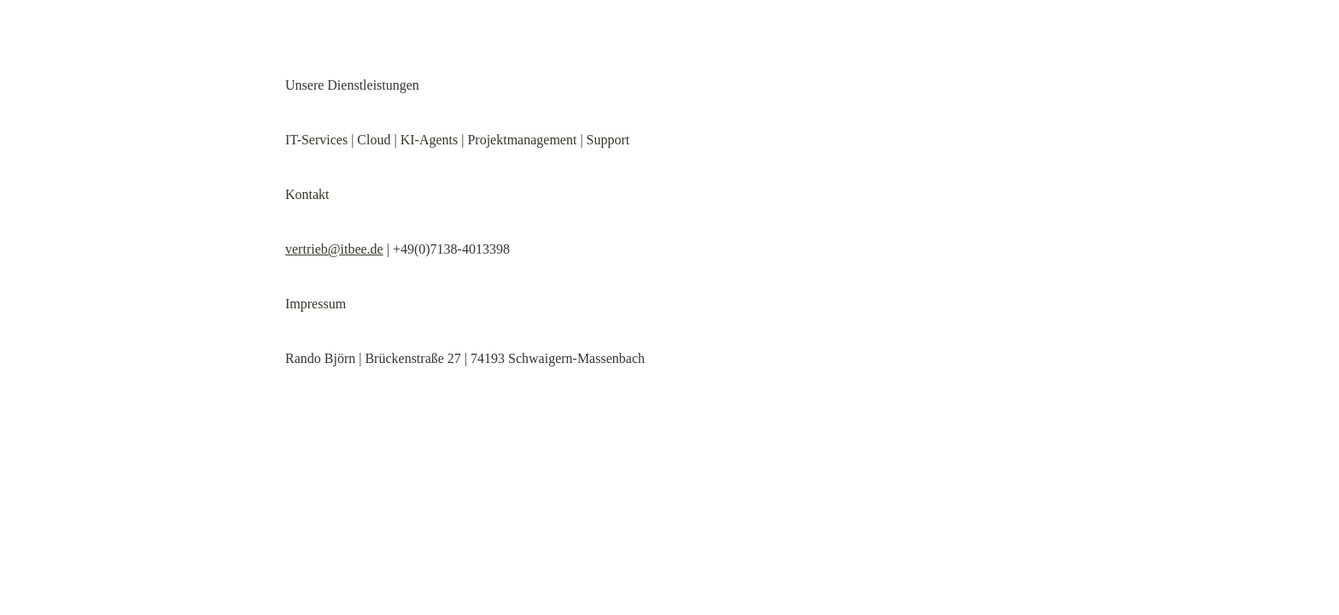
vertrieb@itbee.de (334, 249)
